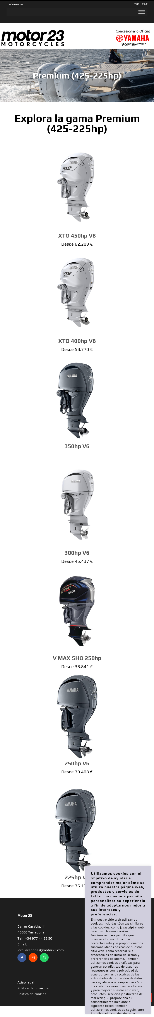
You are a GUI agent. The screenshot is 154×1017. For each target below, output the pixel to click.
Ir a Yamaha (15, 4)
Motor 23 (24, 915)
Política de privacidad (33, 988)
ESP (136, 4)
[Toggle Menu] (141, 11)
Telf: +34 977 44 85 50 (34, 938)
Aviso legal (25, 982)
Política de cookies (31, 994)
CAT (144, 4)
